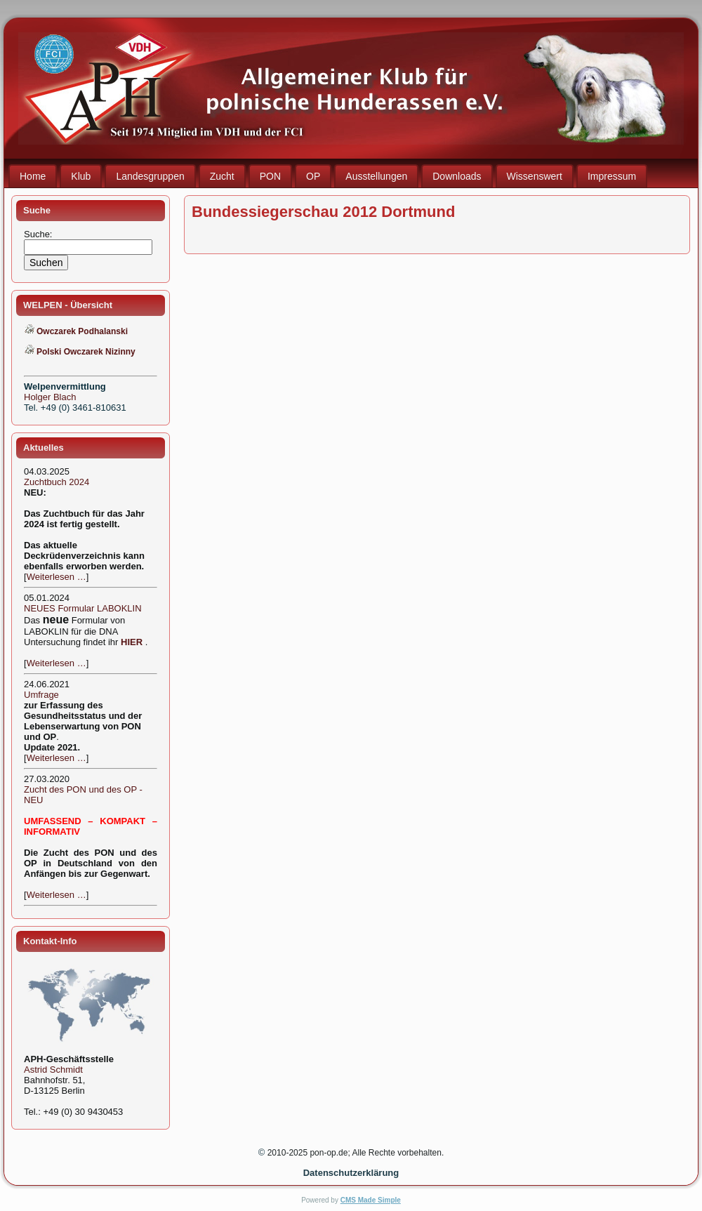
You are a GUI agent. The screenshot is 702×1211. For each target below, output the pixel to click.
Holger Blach (50, 397)
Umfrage (41, 694)
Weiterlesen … (56, 576)
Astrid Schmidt (53, 1069)
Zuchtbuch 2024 (56, 482)
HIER (132, 642)
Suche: (39, 234)
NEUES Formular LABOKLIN (83, 608)
